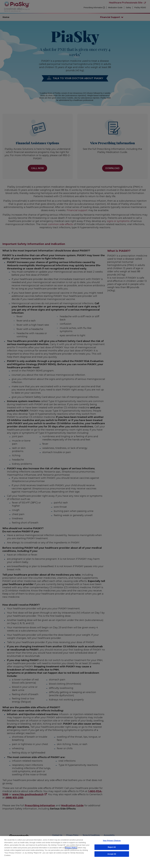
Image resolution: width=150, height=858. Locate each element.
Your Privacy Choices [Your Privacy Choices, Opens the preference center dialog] (112, 841)
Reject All (112, 847)
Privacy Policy (71, 848)
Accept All (112, 854)
